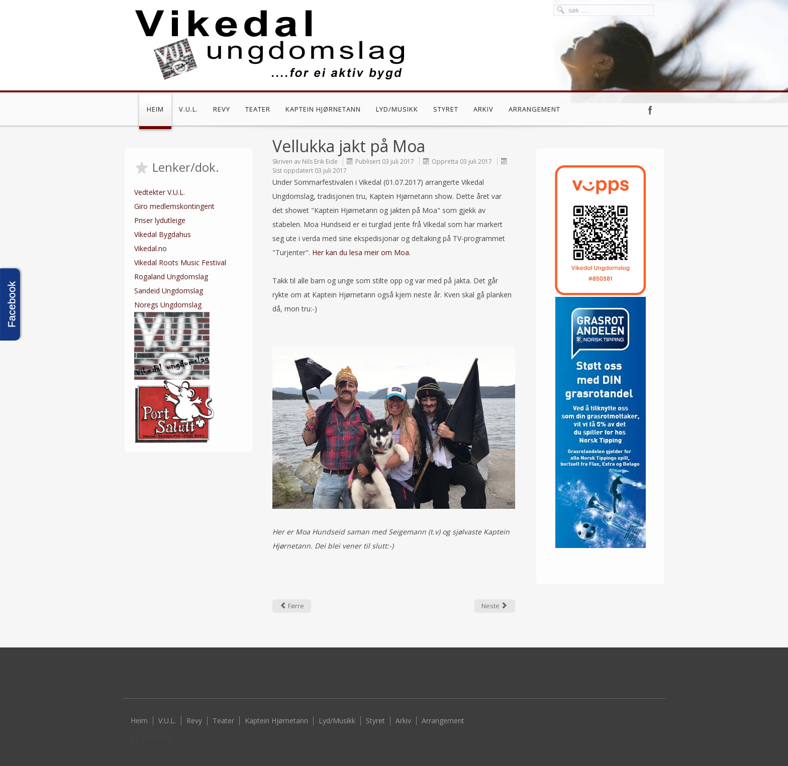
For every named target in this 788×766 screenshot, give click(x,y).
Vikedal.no (150, 248)
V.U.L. (188, 109)
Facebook (650, 110)
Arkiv (483, 109)
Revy (221, 109)
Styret (445, 109)
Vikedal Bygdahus (162, 234)
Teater (257, 109)
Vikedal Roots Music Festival (180, 262)
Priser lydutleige (159, 220)
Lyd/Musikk (397, 109)
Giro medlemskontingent (174, 206)
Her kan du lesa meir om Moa (360, 252)
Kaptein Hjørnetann (323, 109)
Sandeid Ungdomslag (168, 290)
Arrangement (534, 109)
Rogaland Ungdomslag (171, 276)
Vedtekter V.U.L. (159, 192)
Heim (155, 109)
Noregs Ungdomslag (168, 304)
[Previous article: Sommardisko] (291, 605)
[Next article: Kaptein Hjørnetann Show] (494, 605)
